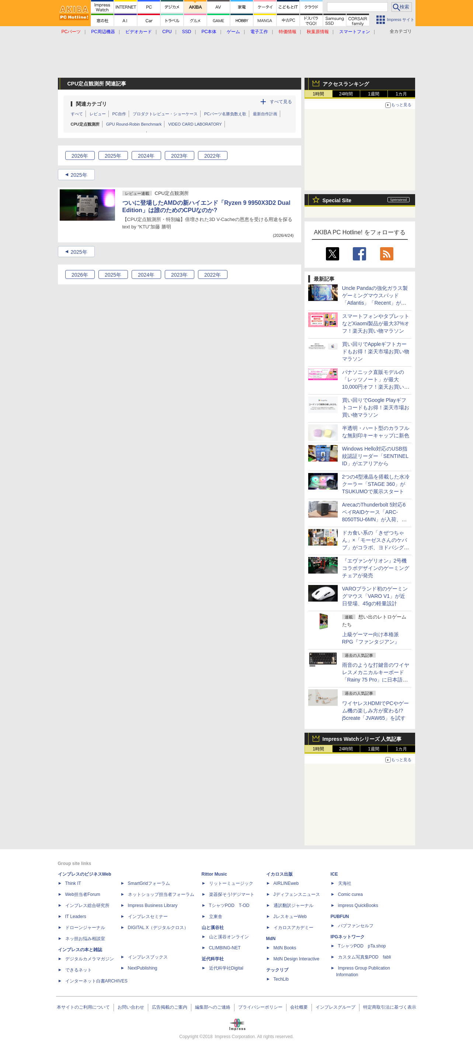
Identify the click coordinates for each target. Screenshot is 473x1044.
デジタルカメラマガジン (89, 958)
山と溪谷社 (213, 927)
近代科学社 (213, 958)
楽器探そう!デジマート (231, 894)
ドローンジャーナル (85, 927)
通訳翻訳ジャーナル (293, 905)
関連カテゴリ (91, 103)
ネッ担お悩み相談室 (85, 938)
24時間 (346, 94)
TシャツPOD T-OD (229, 905)
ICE (334, 874)
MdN (271, 938)
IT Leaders (75, 916)
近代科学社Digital (226, 968)
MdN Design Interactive (297, 958)
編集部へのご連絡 (212, 1007)
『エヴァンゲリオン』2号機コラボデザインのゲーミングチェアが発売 (375, 568)
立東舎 (215, 916)
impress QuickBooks (358, 905)
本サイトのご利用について (83, 1007)
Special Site (337, 200)
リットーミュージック (231, 883)
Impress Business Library (153, 905)
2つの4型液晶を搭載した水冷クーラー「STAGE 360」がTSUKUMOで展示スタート (376, 484)
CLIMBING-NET (225, 947)
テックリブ (277, 970)
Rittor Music (214, 874)
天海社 (344, 883)
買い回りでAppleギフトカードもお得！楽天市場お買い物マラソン (375, 351)
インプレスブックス (148, 957)
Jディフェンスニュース (297, 894)
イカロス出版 (279, 874)
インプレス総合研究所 (87, 905)
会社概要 (299, 1007)
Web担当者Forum (82, 894)
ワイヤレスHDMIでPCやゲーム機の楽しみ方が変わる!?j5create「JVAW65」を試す (375, 710)
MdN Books (285, 947)
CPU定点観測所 (85, 124)
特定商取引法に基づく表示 (389, 1007)
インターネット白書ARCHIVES (96, 981)
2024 (146, 156)
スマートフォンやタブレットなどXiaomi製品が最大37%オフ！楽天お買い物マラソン (376, 323)
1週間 (373, 94)
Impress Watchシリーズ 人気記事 (362, 739)
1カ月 (401, 94)
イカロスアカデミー (293, 927)
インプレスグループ (335, 1007)
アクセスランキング (346, 84)
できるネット (78, 970)
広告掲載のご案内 (169, 1007)
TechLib (281, 979)
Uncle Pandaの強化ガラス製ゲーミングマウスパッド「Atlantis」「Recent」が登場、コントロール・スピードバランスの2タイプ (375, 302)
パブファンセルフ (355, 925)
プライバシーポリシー (260, 1007)
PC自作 (119, 114)
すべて (77, 114)
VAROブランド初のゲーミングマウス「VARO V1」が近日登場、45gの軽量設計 (375, 596)
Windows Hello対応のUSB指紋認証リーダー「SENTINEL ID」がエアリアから (375, 456)
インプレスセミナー (148, 916)
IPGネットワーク (348, 936)
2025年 (78, 175)
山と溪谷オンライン (229, 936)
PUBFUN (340, 916)
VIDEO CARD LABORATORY (195, 124)
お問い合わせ (131, 1007)
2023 (179, 156)
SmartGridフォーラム (149, 883)
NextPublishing (142, 968)
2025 (113, 156)
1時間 (318, 94)
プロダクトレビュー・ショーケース (165, 114)
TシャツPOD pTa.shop (362, 946)
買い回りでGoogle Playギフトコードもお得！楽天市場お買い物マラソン (375, 407)
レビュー (98, 114)
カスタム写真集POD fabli (364, 957)
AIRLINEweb (286, 883)
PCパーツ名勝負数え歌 (225, 114)
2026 (80, 156)
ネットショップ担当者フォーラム (161, 894)
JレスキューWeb (290, 916)
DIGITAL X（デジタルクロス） (158, 927)
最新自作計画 (265, 114)
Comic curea (350, 894)
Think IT (73, 883)
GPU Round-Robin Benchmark (133, 124)
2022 (212, 156)
